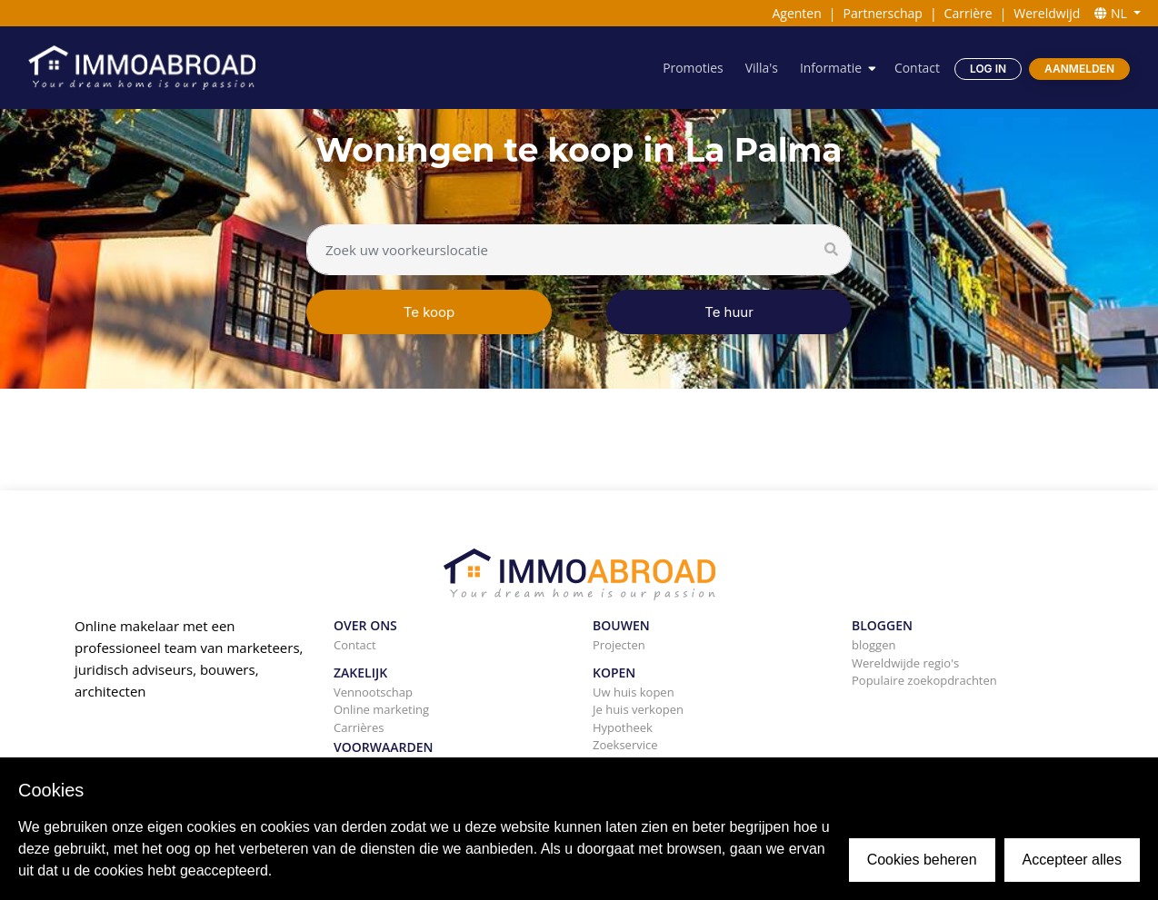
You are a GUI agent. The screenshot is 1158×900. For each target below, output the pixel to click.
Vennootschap (373, 692)
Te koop (429, 312)
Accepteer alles (1072, 859)
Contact (917, 67)
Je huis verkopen (638, 709)
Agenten (796, 13)
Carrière (968, 13)
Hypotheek (623, 727)
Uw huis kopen (633, 692)
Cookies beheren (922, 859)
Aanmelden (1079, 68)
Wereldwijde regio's (905, 663)
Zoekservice (625, 745)
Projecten (619, 645)
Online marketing (381, 709)
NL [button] (1112, 13)
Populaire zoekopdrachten (924, 680)
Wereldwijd (1046, 13)
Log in (988, 68)
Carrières (359, 727)
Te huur (729, 312)
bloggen (873, 645)
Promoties (692, 67)
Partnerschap (883, 13)
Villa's (760, 67)
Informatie (830, 67)
